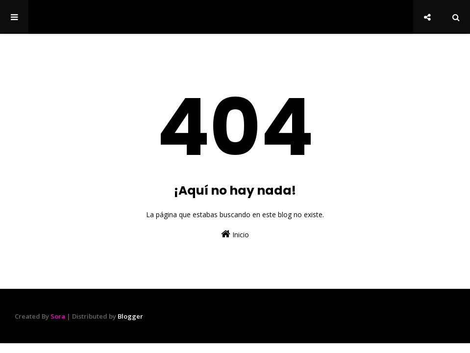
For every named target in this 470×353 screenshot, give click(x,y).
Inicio (235, 234)
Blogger (130, 316)
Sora (57, 316)
